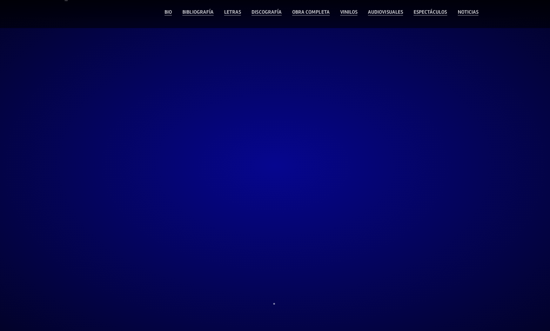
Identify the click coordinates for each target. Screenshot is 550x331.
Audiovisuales (361, 14)
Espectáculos (418, 14)
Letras (174, 14)
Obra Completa (269, 14)
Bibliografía (132, 14)
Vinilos (316, 14)
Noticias (464, 14)
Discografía (215, 14)
